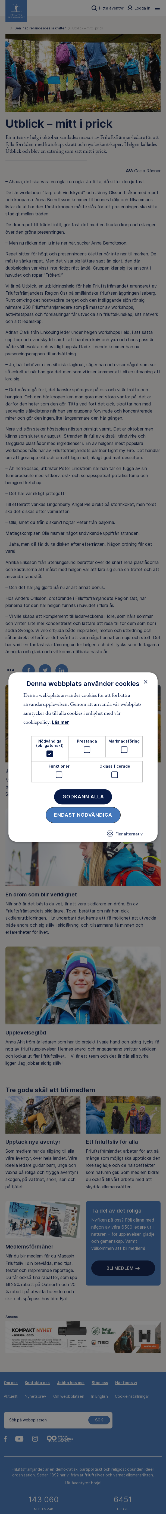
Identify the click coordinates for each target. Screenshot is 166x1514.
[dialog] (83, 757)
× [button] (145, 681)
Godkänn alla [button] (83, 796)
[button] (125, 835)
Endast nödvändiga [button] (83, 815)
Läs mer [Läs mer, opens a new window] (60, 722)
